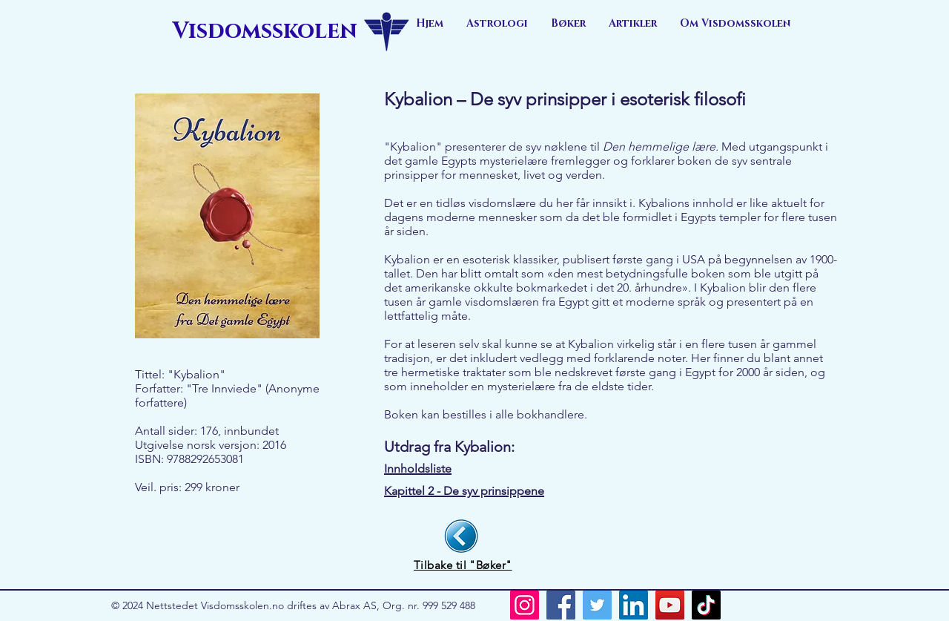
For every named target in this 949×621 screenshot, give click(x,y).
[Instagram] (524, 605)
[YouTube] (669, 605)
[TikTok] (706, 605)
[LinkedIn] (633, 605)
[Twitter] (597, 605)
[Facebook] (560, 605)
